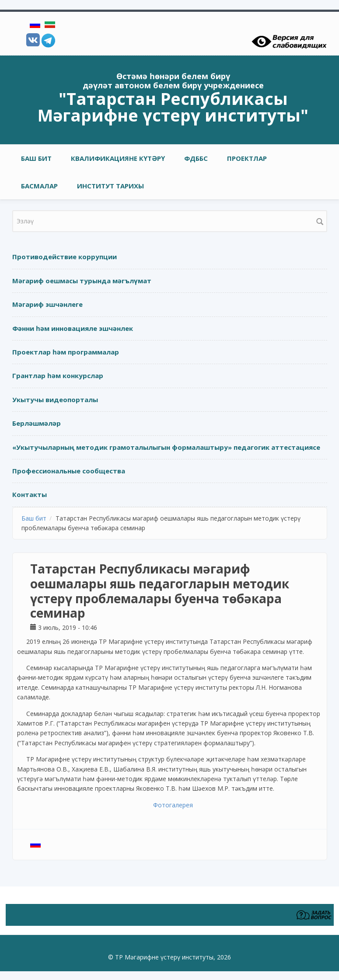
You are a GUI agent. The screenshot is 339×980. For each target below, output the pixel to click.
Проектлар (247, 158)
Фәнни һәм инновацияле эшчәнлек (72, 328)
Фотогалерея (173, 805)
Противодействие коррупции (64, 256)
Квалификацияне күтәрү (118, 158)
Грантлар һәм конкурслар (57, 375)
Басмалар (39, 185)
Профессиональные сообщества (68, 470)
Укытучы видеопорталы (55, 399)
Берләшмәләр (36, 423)
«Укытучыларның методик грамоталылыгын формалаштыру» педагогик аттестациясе (166, 447)
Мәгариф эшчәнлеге (47, 304)
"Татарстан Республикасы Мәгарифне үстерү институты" (173, 106)
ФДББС (196, 158)
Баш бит (36, 158)
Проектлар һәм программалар (65, 352)
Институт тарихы (110, 185)
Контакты (29, 494)
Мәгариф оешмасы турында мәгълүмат (81, 280)
